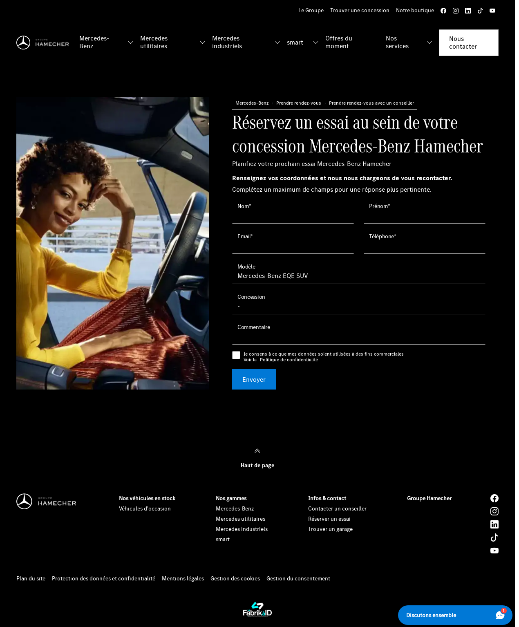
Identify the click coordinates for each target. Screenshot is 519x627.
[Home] (44, 43)
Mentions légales (183, 578)
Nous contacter (463, 42)
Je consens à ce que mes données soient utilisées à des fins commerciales (324, 357)
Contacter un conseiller (337, 508)
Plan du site (30, 578)
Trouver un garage (330, 529)
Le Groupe (311, 10)
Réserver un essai (329, 518)
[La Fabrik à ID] (257, 609)
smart (295, 42)
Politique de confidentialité (289, 360)
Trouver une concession (359, 10)
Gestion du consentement (298, 578)
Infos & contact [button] (327, 498)
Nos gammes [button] (231, 498)
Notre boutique (415, 10)
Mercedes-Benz (94, 42)
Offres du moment (338, 42)
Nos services (397, 42)
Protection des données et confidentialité (103, 578)
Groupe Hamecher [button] (429, 498)
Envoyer (254, 379)
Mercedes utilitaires (154, 42)
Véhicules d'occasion (145, 508)
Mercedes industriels (227, 42)
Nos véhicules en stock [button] (147, 498)
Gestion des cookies (235, 578)
